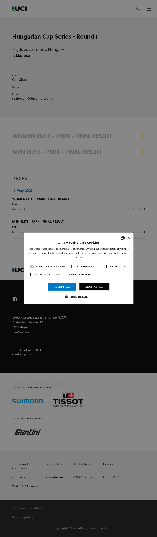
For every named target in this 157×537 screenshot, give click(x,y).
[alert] (78, 268)
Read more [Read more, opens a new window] (78, 257)
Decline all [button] (94, 286)
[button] (78, 297)
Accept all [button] (62, 286)
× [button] (128, 237)
